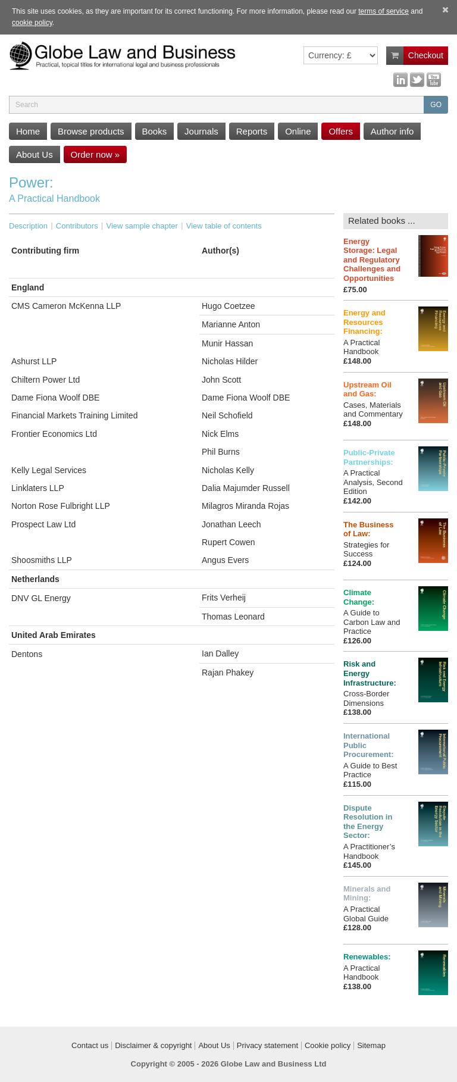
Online (298, 131)
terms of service (383, 11)
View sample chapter (141, 225)
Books (154, 131)
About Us (34, 154)
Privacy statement (267, 1046)
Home (28, 131)
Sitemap (371, 1046)
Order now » (95, 154)
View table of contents (224, 225)
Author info (392, 131)
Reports (252, 131)
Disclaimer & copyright (153, 1046)
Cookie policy (327, 1046)
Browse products (91, 131)
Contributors (77, 225)
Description (28, 225)
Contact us (89, 1046)
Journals (201, 131)
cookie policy (32, 22)
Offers (340, 131)
